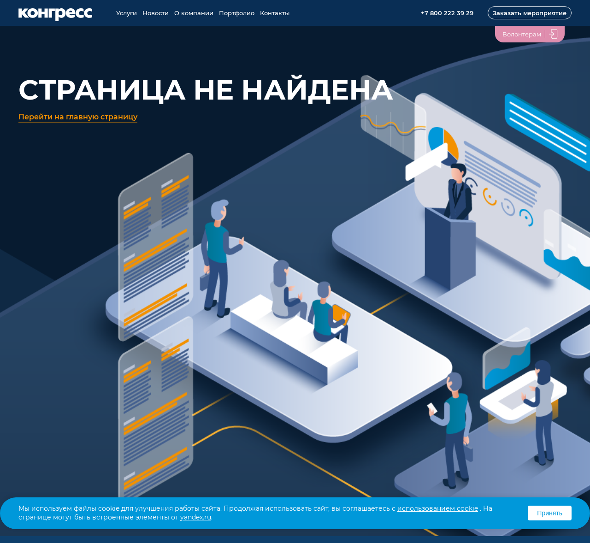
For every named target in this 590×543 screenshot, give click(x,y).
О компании (193, 13)
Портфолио (236, 13)
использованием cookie (437, 508)
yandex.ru (195, 517)
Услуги (126, 13)
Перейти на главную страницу (77, 116)
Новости (155, 13)
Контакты (274, 13)
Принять (549, 513)
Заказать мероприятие (529, 13)
